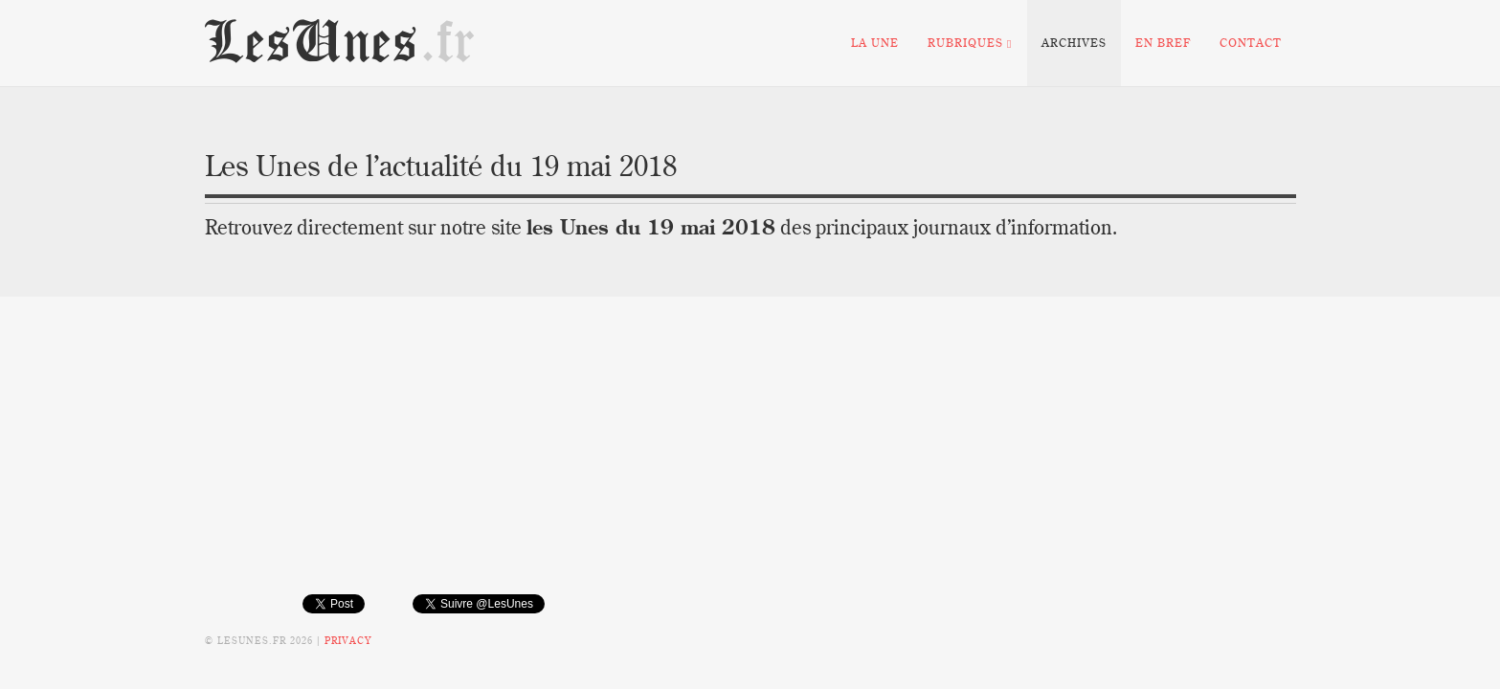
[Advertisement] (750, 459)
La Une (875, 42)
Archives (1074, 42)
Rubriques (970, 42)
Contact (1251, 42)
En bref (1163, 42)
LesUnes (340, 43)
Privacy (348, 640)
